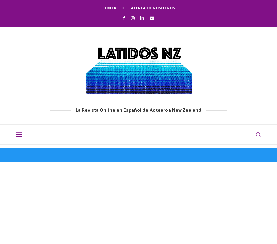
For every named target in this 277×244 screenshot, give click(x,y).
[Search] (258, 134)
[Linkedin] (142, 18)
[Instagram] (133, 18)
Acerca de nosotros (153, 8)
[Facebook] (124, 18)
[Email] (152, 18)
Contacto (113, 8)
